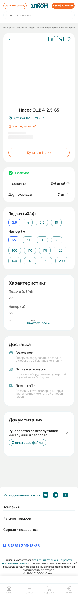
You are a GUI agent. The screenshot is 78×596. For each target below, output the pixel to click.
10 (56, 222)
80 (42, 240)
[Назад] (9, 39)
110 (30, 250)
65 (14, 240)
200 (62, 261)
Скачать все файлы (27, 442)
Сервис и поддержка (20, 529)
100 (14, 250)
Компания (11, 507)
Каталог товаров (17, 518)
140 (30, 261)
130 (14, 261)
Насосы (32, 27)
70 (28, 240)
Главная (7, 27)
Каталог (20, 27)
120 (60, 250)
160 (45, 261)
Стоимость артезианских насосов (57, 27)
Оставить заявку (15, 5)
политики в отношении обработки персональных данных (37, 561)
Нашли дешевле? (22, 126)
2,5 (14, 222)
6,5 (42, 222)
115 (45, 250)
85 (56, 240)
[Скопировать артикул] (26, 118)
